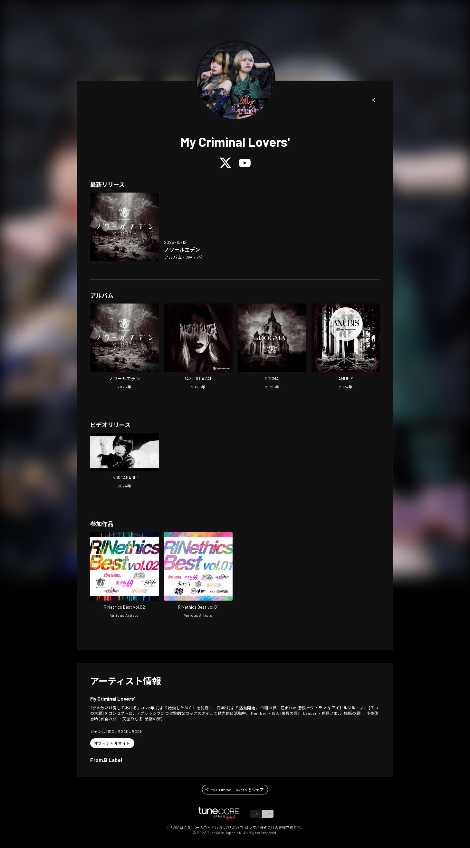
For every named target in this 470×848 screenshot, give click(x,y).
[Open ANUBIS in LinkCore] (346, 347)
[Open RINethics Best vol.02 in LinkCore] (124, 575)
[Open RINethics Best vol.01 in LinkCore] (198, 575)
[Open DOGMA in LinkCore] (272, 347)
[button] (373, 100)
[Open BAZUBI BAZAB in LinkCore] (198, 347)
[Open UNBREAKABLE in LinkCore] (124, 461)
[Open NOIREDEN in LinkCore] (124, 227)
